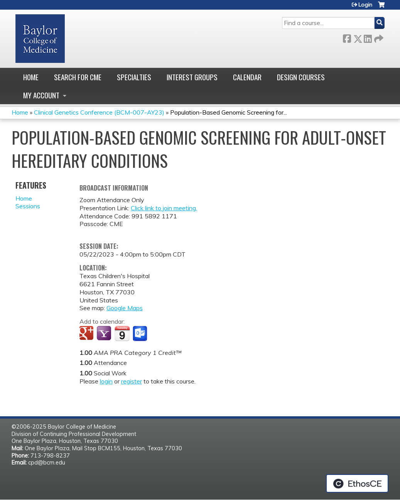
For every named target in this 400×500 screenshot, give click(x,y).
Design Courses (301, 77)
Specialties (134, 77)
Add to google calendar (87, 333)
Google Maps (124, 308)
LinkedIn (367, 37)
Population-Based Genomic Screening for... (228, 112)
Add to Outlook (141, 333)
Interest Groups (192, 77)
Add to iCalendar (122, 333)
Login (365, 4)
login (106, 381)
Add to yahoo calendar (105, 333)
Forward (378, 37)
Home (31, 77)
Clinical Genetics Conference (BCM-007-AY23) (99, 112)
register (131, 381)
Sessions (27, 206)
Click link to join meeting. (164, 208)
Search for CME (77, 77)
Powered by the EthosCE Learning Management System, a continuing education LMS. (357, 483)
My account (41, 95)
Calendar (247, 77)
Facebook (347, 37)
